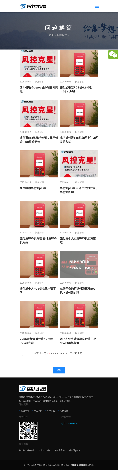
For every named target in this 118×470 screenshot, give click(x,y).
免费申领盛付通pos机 (33, 188)
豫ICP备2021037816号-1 (82, 465)
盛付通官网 (60, 450)
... (68, 353)
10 (65, 353)
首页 (51, 35)
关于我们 (64, 411)
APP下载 (51, 411)
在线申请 (25, 411)
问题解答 (62, 35)
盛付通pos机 (75, 450)
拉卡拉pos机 (44, 450)
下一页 (73, 353)
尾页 (79, 353)
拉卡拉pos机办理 (26, 450)
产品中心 (38, 411)
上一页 (42, 353)
